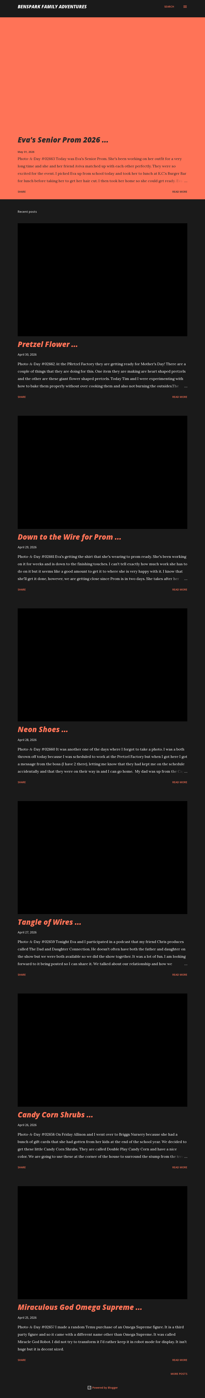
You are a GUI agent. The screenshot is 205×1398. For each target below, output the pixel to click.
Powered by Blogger (102, 1387)
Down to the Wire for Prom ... (69, 537)
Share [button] (22, 191)
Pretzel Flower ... (48, 344)
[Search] (169, 6)
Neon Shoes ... (43, 729)
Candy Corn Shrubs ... (55, 1114)
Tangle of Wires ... (49, 922)
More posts (179, 1374)
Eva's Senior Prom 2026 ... (63, 140)
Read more (179, 191)
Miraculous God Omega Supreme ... (80, 1307)
